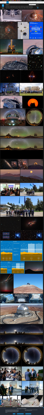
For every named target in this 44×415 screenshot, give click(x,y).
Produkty (33, 2)
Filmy (9, 2)
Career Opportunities (40, 2)
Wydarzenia (26, 2)
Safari (2, 90)
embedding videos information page (39, 77)
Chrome (3, 88)
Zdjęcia (7, 2)
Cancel (5, 100)
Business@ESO (36, 2)
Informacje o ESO (4, 2)
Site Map (34, 0)
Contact (32, 0)
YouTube (1, 76)
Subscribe (30, 0)
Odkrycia (23, 2)
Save (2, 100)
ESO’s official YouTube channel (16, 76)
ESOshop (15, 2)
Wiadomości (12, 2)
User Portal (40, 0)
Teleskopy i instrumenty (19, 2)
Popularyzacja (29, 2)
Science (38, 0)
